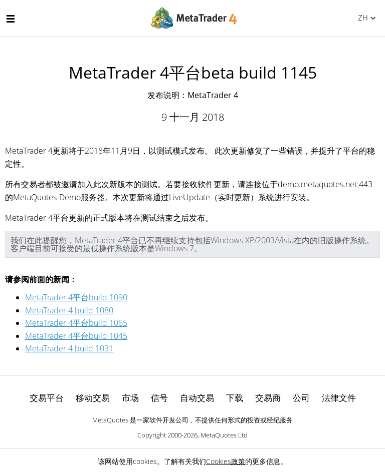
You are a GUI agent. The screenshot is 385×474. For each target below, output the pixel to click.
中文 (361, 18)
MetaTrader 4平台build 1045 (76, 335)
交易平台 (47, 397)
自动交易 (197, 397)
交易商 (268, 397)
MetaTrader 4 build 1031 (69, 348)
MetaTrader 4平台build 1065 (76, 322)
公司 (301, 397)
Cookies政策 (225, 461)
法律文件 (339, 397)
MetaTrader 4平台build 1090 (76, 297)
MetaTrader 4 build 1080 (69, 310)
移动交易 (93, 397)
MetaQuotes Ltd (224, 434)
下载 (234, 397)
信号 (159, 397)
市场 (130, 397)
